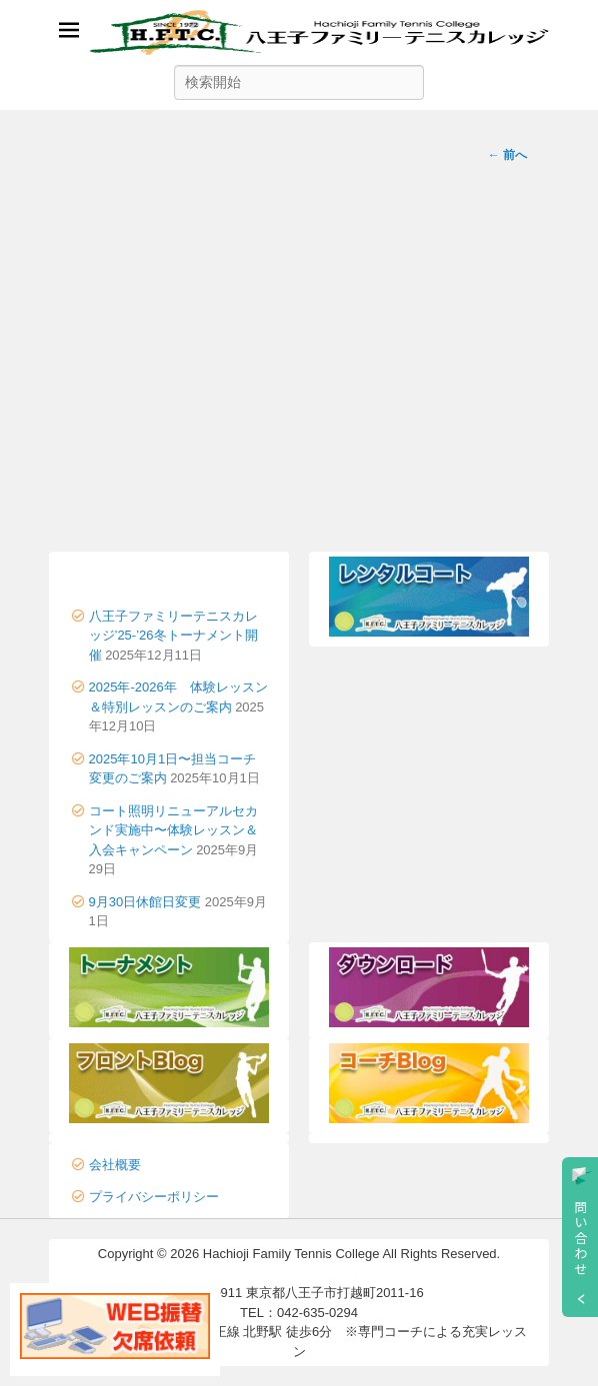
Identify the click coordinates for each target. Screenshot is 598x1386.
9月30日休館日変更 (145, 901)
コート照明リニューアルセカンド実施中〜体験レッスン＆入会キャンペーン (173, 830)
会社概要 (115, 1164)
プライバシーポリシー (154, 1196)
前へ (507, 155)
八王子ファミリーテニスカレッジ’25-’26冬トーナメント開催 (173, 636)
